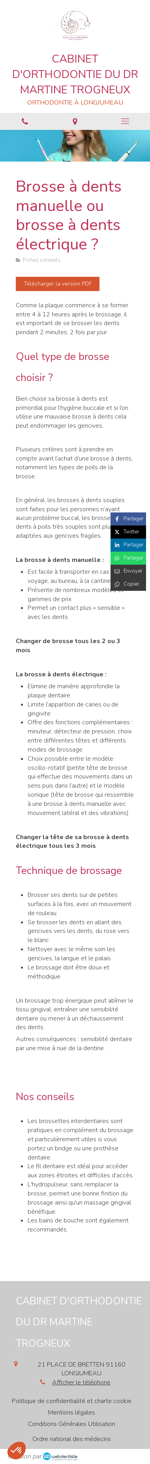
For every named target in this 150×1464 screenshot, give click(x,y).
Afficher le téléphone (81, 1382)
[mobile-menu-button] (125, 121)
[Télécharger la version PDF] (57, 284)
